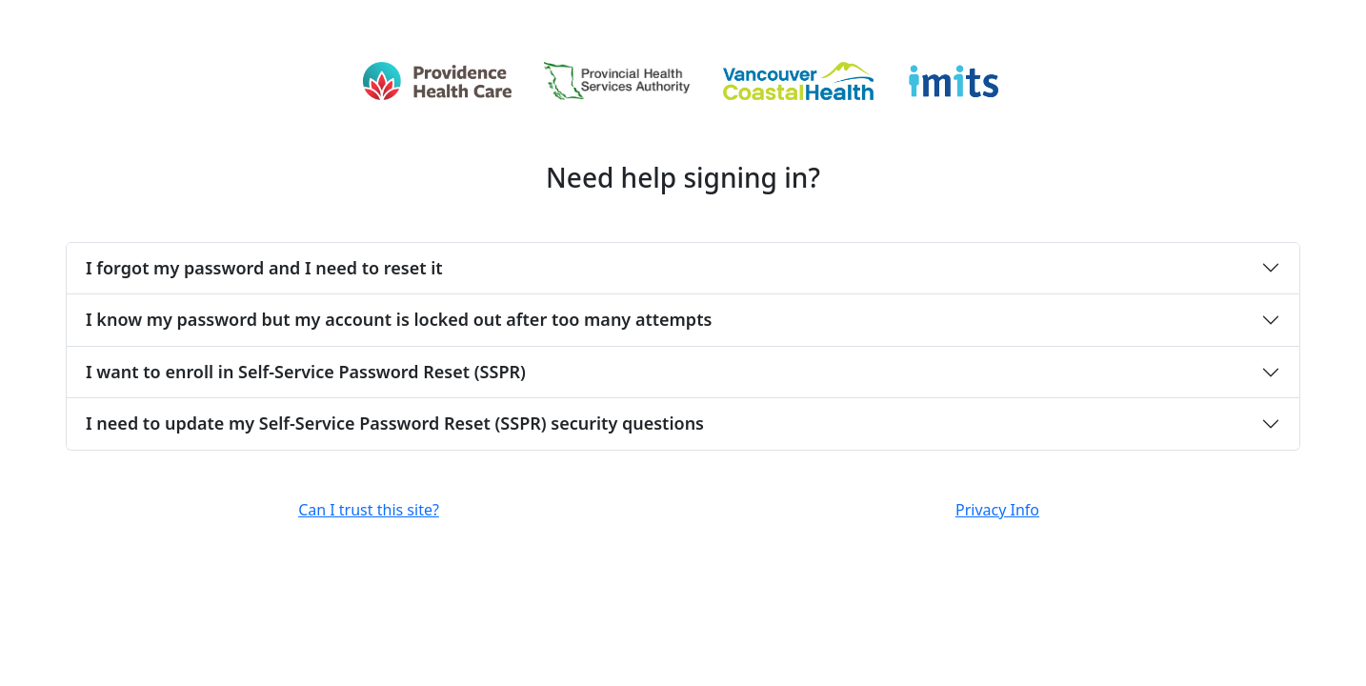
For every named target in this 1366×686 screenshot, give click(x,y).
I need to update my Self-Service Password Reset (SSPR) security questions (395, 423)
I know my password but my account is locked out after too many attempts (399, 319)
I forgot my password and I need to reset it (264, 267)
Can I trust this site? (368, 509)
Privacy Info (997, 509)
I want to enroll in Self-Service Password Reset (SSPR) (306, 371)
